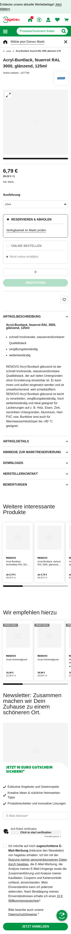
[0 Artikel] (35, 272)
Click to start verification (35, 832)
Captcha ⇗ (52, 836)
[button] (5, 31)
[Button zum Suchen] (63, 31)
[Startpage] (11, 20)
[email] (35, 815)
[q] (38, 31)
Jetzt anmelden (35, 926)
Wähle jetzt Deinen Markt (27, 41)
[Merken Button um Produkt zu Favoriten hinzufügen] (64, 299)
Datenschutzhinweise (22, 914)
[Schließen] (65, 42)
